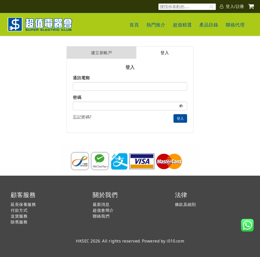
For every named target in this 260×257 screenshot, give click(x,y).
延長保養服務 (23, 204)
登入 (164, 52)
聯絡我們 (101, 216)
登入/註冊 (232, 6)
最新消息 (101, 204)
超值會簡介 (103, 210)
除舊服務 (19, 222)
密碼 (77, 97)
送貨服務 (19, 216)
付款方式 (19, 210)
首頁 (134, 25)
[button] (247, 225)
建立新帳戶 (101, 52)
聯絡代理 (235, 25)
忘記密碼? (82, 117)
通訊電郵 (81, 78)
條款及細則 (185, 204)
